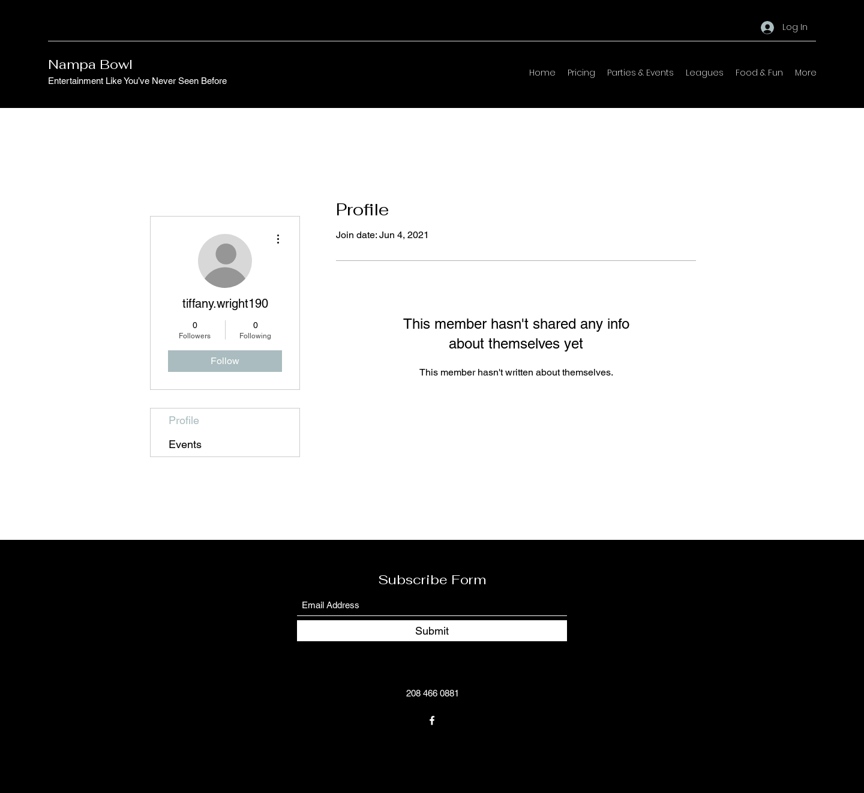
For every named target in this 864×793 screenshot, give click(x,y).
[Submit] (432, 630)
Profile (184, 420)
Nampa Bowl (90, 64)
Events (185, 444)
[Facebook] (432, 720)
